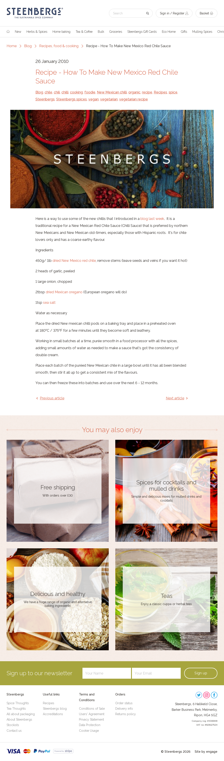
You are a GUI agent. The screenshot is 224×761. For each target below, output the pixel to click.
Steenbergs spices (71, 99)
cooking (76, 92)
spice (173, 92)
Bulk (101, 31)
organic (134, 92)
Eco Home (169, 31)
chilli (64, 92)
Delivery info (124, 708)
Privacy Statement (91, 719)
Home (12, 46)
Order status (124, 703)
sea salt (49, 302)
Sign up (200, 673)
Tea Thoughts (16, 708)
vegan (93, 99)
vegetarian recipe (133, 99)
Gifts (184, 31)
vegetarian (109, 99)
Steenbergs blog (55, 708)
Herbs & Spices (36, 31)
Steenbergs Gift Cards (142, 31)
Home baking (61, 31)
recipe (147, 92)
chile (48, 92)
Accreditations (53, 714)
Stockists (13, 725)
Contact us (14, 730)
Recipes (160, 92)
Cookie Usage (89, 730)
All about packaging (21, 714)
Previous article (52, 398)
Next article (175, 398)
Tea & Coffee (84, 31)
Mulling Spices (202, 31)
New (18, 31)
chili (57, 92)
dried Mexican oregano (64, 292)
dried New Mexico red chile (74, 261)
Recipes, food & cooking (59, 46)
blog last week (152, 219)
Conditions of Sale (92, 708)
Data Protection (89, 725)
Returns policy (125, 714)
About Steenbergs (19, 719)
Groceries (115, 31)
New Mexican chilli (112, 92)
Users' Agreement (91, 714)
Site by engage (206, 751)
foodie (89, 92)
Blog (28, 46)
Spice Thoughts (18, 703)
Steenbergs (45, 99)
